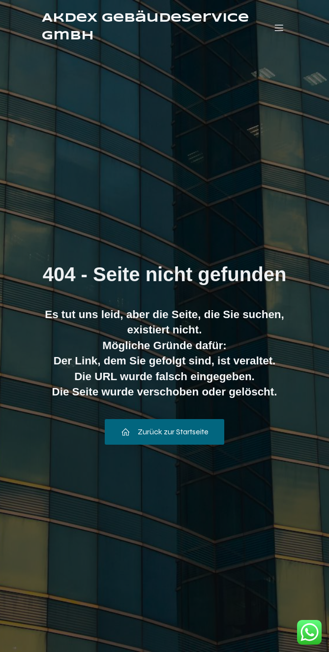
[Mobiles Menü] (279, 27)
